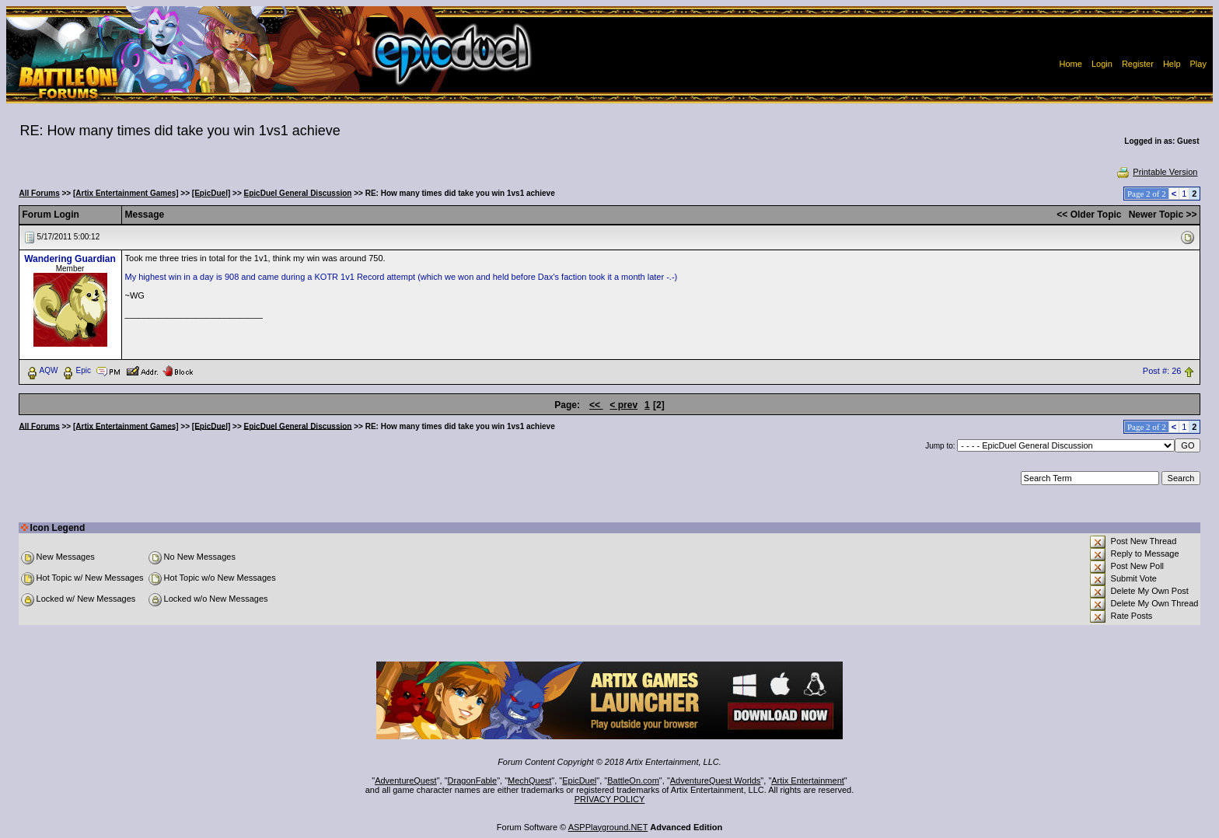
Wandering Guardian (70, 258)
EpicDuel (579, 780)
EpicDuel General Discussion (298, 193)
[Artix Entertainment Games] (126, 193)
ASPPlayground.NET (608, 827)
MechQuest (529, 780)
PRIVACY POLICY (610, 799)
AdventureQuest (406, 780)
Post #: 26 (1162, 370)
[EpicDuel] (211, 193)
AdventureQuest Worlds (715, 780)
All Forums (39, 193)
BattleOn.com (633, 780)
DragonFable (473, 780)
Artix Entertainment (807, 780)
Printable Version (1156, 171)
